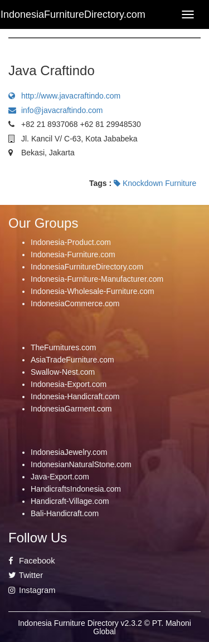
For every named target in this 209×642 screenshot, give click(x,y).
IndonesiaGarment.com (71, 408)
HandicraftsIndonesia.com (76, 488)
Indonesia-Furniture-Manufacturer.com (97, 279)
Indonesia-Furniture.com (73, 254)
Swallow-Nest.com (63, 371)
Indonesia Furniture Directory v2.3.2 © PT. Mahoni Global (104, 627)
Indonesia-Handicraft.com (75, 396)
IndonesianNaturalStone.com (81, 464)
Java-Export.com (60, 476)
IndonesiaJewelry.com (69, 452)
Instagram (31, 590)
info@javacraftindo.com (55, 110)
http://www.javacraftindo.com (64, 95)
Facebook (31, 560)
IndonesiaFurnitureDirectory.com (87, 266)
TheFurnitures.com (63, 347)
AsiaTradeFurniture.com (72, 359)
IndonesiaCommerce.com (75, 303)
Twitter (25, 575)
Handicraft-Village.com (70, 501)
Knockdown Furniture (155, 183)
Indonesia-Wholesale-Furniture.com (92, 291)
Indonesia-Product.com (71, 242)
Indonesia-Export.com (68, 384)
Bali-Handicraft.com (65, 513)
